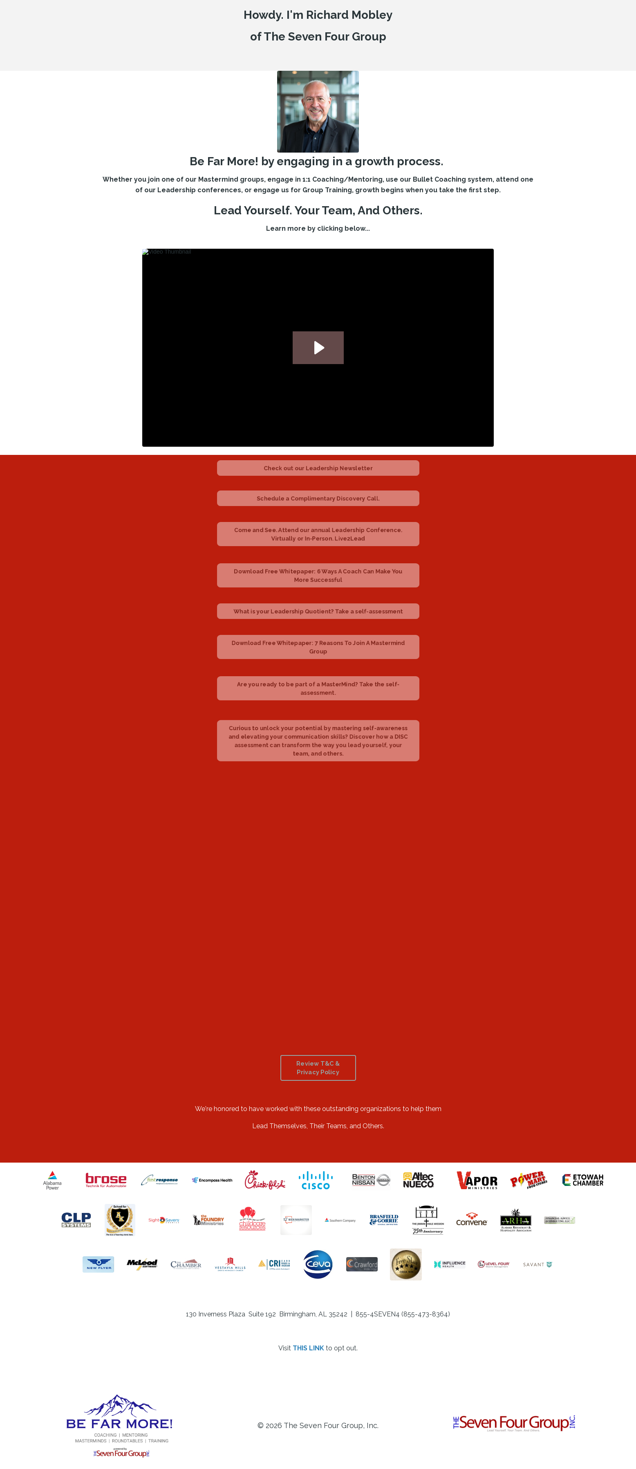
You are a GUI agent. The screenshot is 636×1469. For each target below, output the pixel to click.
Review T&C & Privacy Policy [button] (318, 1068)
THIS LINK (308, 1348)
